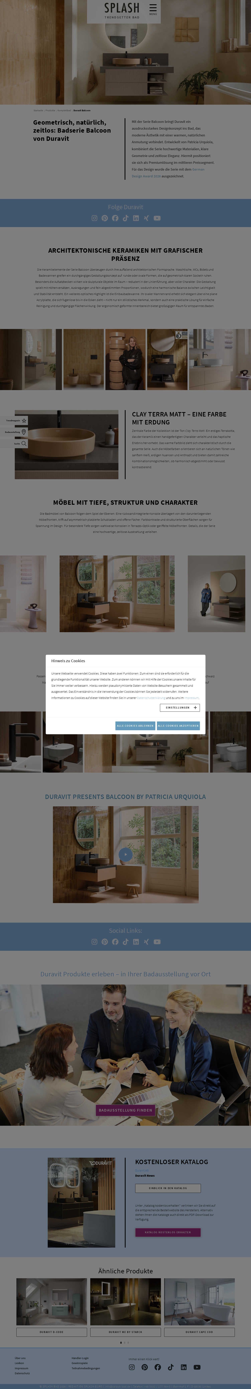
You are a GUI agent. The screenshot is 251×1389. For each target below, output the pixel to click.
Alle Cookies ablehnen (135, 725)
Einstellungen (178, 707)
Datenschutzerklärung (151, 698)
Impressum (191, 698)
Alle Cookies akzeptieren (178, 725)
